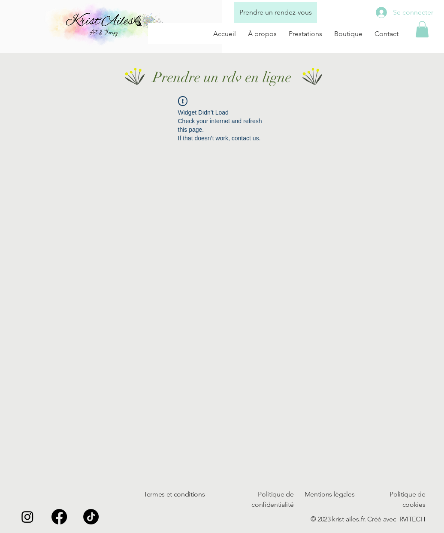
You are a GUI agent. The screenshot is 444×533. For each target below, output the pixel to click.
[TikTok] (91, 516)
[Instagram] (27, 516)
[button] (422, 29)
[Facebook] (59, 516)
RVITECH (411, 519)
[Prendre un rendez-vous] (275, 12)
